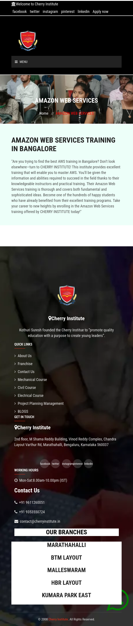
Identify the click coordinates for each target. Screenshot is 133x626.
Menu (21, 62)
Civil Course (25, 387)
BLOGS (21, 411)
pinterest (68, 11)
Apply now (100, 11)
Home (43, 113)
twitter (35, 11)
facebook (19, 11)
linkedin (84, 11)
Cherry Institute (58, 619)
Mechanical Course (30, 379)
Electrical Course (29, 395)
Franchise (23, 363)
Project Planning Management (39, 403)
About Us (23, 355)
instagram (50, 11)
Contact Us (24, 371)
